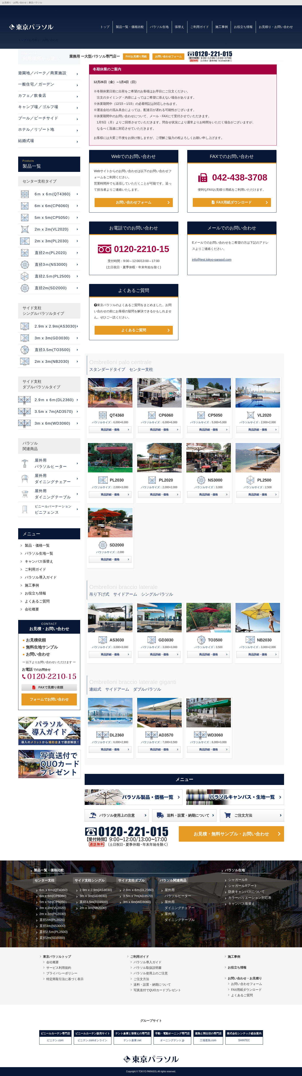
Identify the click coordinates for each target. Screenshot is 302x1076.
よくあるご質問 (133, 330)
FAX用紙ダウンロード (231, 202)
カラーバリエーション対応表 (249, 897)
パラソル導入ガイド (41, 577)
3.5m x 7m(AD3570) (138, 896)
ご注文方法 (243, 815)
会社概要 (32, 609)
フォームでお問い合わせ (49, 699)
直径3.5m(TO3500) (94, 902)
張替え (179, 27)
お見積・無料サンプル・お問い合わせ (231, 833)
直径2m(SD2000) (52, 938)
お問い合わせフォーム (168, 56)
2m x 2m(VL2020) (52, 908)
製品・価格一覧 (37, 545)
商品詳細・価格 (110, 429)
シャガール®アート (242, 886)
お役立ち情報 (243, 27)
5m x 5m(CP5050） (54, 902)
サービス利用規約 (58, 967)
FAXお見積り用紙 (136, 56)
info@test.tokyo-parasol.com (212, 259)
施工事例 (221, 27)
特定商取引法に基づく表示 (65, 979)
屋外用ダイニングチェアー (180, 905)
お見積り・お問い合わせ (276, 27)
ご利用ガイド (199, 27)
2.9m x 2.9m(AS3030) (96, 890)
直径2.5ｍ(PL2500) (53, 932)
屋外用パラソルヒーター (178, 893)
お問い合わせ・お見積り (245, 978)
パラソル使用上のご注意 (151, 973)
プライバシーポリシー (61, 973)
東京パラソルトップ (57, 956)
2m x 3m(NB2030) (93, 908)
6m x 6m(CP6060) (52, 896)
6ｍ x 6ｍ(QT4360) (53, 890)
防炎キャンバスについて (246, 891)
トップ (104, 27)
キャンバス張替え (39, 561)
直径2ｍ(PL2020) (52, 920)
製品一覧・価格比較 (130, 27)
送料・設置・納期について (188, 815)
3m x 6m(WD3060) (137, 902)
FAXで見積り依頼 (50, 687)
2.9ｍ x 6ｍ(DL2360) (138, 890)
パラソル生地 (159, 27)
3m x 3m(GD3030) (93, 896)
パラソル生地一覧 (39, 553)
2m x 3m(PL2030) (52, 914)
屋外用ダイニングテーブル (180, 917)
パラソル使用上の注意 (117, 815)
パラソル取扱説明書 (148, 967)
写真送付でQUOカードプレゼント (157, 990)
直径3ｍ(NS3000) (52, 926)
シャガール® (237, 880)
